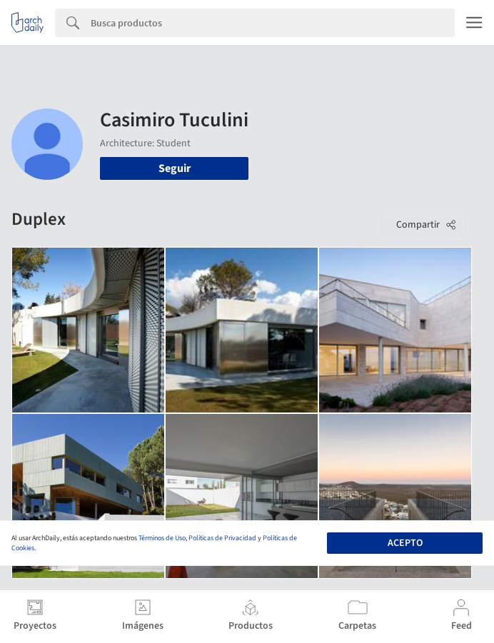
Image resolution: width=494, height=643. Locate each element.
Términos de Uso (162, 538)
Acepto (405, 543)
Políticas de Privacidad (222, 538)
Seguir (174, 168)
